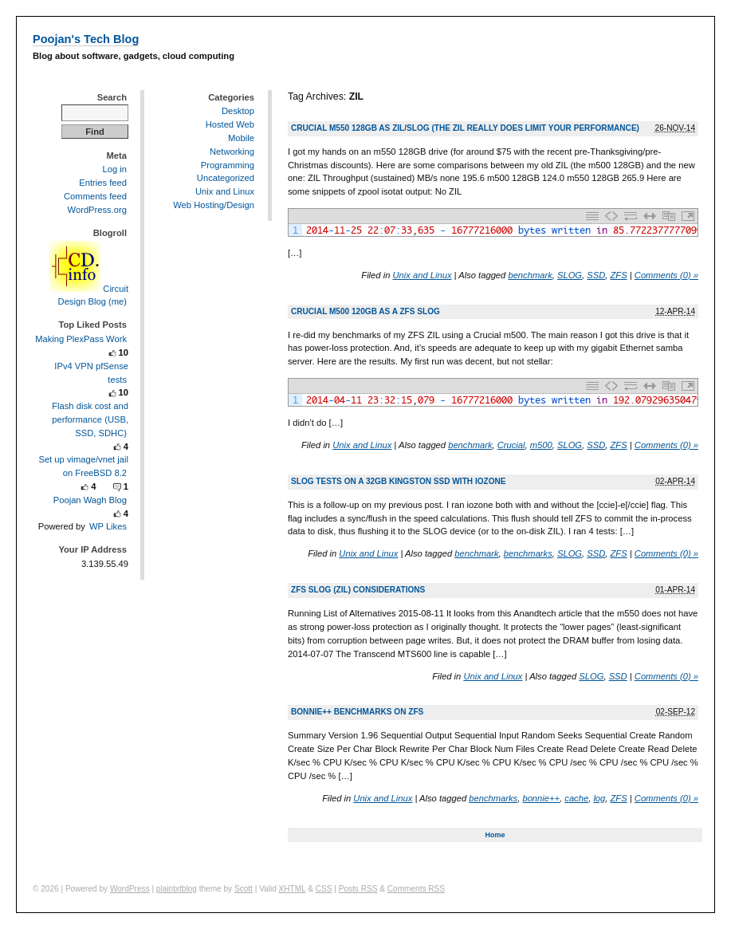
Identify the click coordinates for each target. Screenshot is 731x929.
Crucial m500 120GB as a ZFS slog (365, 311)
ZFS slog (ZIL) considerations (358, 589)
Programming (227, 165)
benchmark (530, 275)
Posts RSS (358, 888)
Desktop (238, 111)
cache (576, 798)
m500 (541, 445)
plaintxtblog (176, 888)
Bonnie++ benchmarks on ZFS (357, 711)
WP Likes (108, 526)
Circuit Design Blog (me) (88, 295)
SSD (596, 275)
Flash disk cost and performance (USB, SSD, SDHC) (90, 419)
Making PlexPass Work (81, 339)
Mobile (241, 138)
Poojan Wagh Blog (90, 500)
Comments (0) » (666, 275)
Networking (232, 151)
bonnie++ (541, 798)
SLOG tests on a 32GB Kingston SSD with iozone (398, 481)
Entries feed (103, 182)
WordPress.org (97, 210)
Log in (115, 169)
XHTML (292, 888)
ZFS (619, 275)
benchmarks (528, 553)
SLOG (569, 275)
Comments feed (95, 196)
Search (112, 97)
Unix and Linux (421, 275)
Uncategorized (225, 178)
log (599, 798)
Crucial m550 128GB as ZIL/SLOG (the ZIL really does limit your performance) (465, 128)
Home (495, 835)
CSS (324, 888)
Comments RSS (416, 888)
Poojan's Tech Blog (86, 39)
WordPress (130, 888)
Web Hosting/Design (213, 205)
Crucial (511, 445)
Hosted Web (230, 124)
